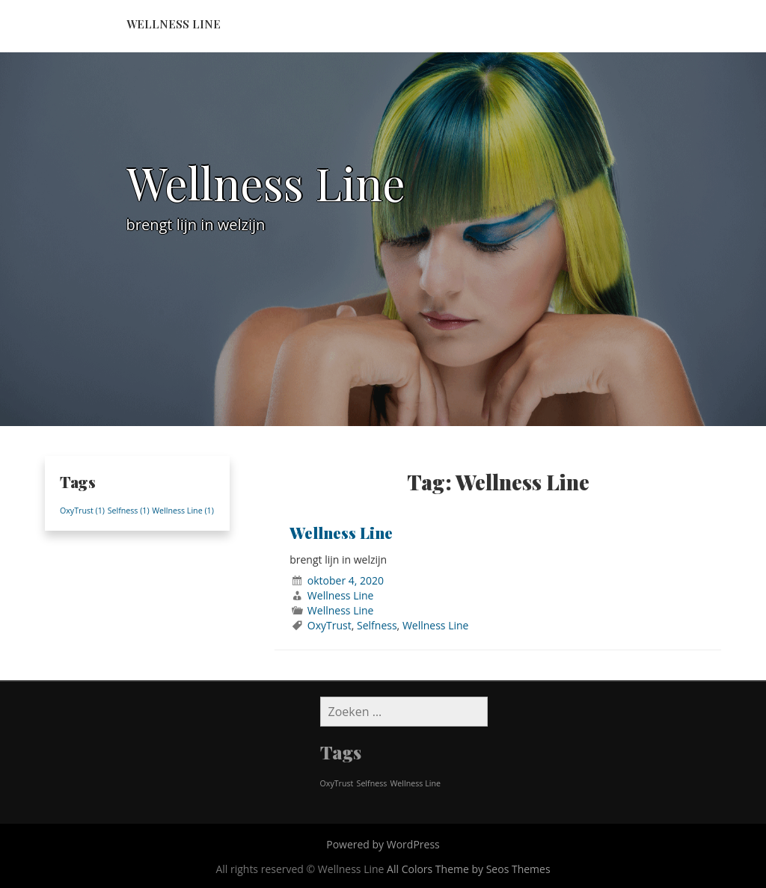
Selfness (377, 625)
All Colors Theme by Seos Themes (469, 869)
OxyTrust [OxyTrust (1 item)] (82, 510)
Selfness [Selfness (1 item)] (129, 510)
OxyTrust (329, 625)
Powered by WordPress (383, 844)
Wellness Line (173, 23)
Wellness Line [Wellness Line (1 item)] (183, 510)
